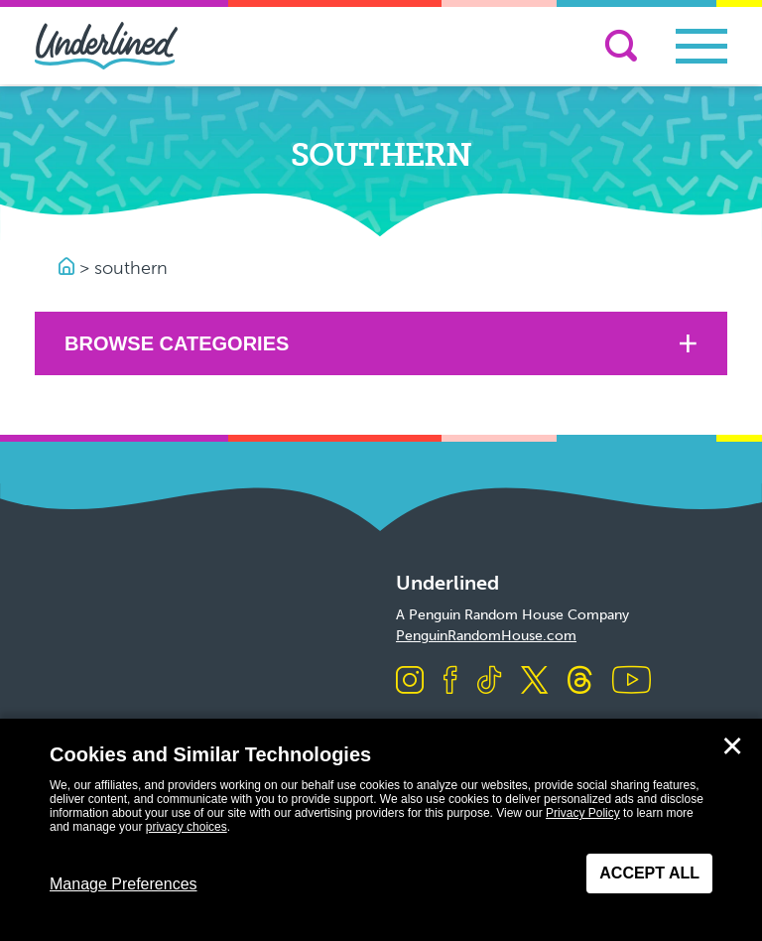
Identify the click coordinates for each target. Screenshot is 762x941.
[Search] (621, 46)
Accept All (649, 873)
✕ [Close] (732, 746)
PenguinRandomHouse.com (486, 635)
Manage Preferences (123, 883)
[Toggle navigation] (701, 46)
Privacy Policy (583, 813)
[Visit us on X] (534, 681)
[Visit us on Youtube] (631, 681)
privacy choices (186, 827)
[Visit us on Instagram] (410, 681)
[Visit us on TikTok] (489, 681)
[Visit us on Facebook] (450, 681)
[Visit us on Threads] (580, 681)
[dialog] (381, 830)
